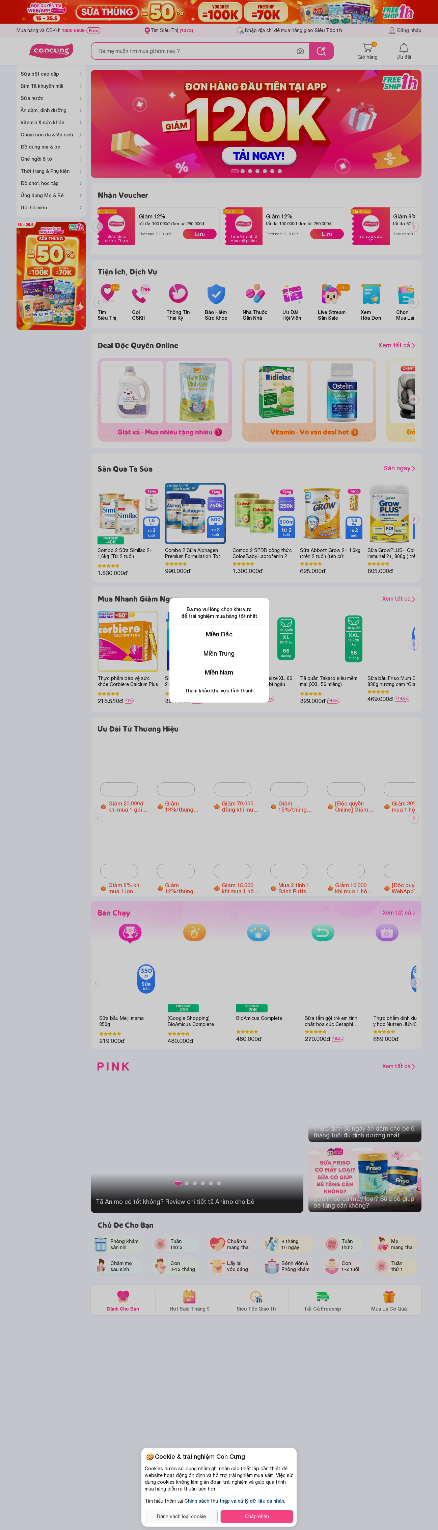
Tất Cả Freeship (322, 1300)
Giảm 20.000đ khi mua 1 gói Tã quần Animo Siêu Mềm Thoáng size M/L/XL (127, 806)
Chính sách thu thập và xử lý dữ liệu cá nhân (234, 1501)
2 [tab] (243, 171)
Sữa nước (32, 98)
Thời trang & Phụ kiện (45, 171)
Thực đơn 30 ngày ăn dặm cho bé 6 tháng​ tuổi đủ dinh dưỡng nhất (363, 1132)
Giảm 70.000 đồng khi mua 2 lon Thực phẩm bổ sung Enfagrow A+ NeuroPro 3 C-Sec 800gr (241, 806)
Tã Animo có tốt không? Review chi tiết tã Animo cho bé (175, 1201)
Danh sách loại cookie (181, 1516)
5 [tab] (265, 171)
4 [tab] (257, 171)
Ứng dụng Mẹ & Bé (42, 195)
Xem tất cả (368, 599)
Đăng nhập (404, 30)
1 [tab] (235, 171)
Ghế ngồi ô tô (36, 159)
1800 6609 (73, 30)
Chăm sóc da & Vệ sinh (47, 134)
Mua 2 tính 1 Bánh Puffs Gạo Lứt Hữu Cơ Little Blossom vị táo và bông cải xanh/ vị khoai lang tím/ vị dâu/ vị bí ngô (297, 888)
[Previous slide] (98, 303)
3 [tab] (250, 171)
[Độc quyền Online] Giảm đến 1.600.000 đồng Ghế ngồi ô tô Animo (354, 806)
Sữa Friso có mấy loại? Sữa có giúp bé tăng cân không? (363, 1202)
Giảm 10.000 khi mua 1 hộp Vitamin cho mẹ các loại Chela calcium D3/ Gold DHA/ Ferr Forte (353, 888)
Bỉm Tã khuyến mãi (42, 86)
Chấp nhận (257, 1516)
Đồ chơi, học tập (40, 183)
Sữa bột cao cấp (40, 74)
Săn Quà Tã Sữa (125, 469)
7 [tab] (280, 171)
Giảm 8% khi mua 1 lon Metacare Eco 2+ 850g (126, 888)
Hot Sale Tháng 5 (190, 1300)
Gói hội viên (34, 207)
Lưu (200, 234)
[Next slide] (414, 303)
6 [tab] (272, 171)
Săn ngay (399, 468)
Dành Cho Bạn (123, 1300)
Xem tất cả (396, 345)
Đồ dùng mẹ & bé (40, 147)
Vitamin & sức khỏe (42, 122)
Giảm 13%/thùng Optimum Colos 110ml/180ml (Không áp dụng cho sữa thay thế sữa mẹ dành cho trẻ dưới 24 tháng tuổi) (182, 806)
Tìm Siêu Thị (171, 30)
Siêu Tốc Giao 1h (256, 1300)
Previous (100, 233)
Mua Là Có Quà (389, 1300)
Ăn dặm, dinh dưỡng (43, 110)
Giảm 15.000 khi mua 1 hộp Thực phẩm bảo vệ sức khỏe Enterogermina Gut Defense (241, 888)
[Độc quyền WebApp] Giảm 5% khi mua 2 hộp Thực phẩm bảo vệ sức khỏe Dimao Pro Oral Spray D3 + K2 (411, 888)
